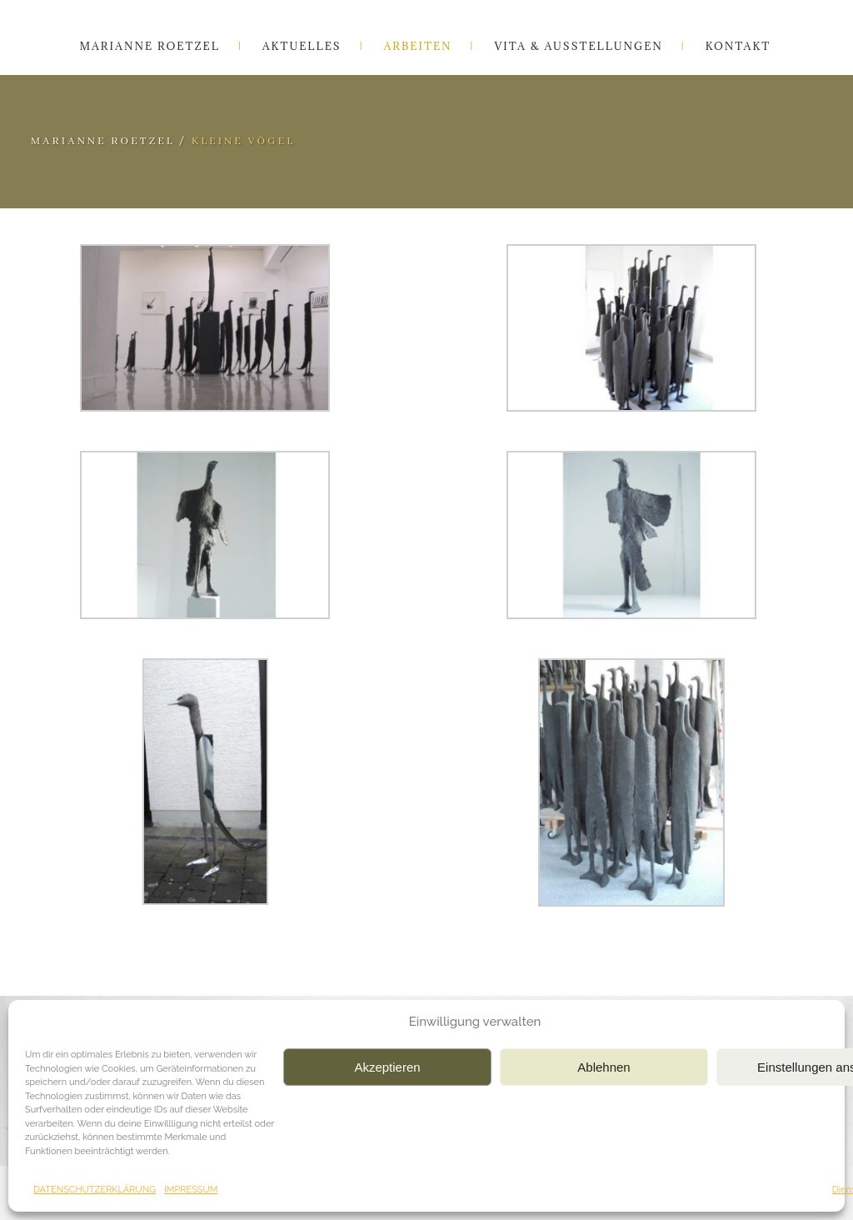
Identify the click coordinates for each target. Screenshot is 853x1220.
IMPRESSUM (190, 1189)
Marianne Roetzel (103, 141)
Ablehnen (603, 1067)
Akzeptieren (387, 1067)
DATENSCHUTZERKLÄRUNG (94, 1189)
